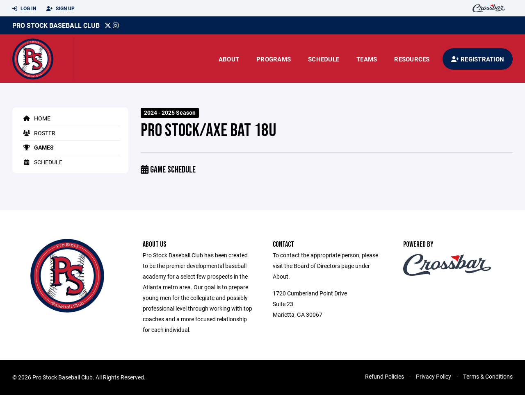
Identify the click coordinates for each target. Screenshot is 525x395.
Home (35, 118)
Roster (38, 133)
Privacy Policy (433, 376)
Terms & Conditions (488, 376)
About (229, 59)
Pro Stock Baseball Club (56, 25)
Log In (24, 8)
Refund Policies (384, 376)
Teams (366, 59)
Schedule (323, 59)
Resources (411, 59)
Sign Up (60, 8)
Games (37, 147)
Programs (273, 59)
